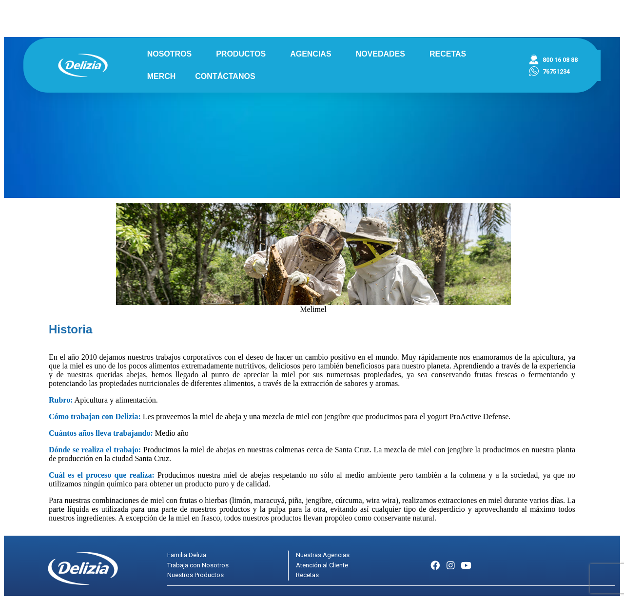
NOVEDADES (383, 54)
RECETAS (447, 54)
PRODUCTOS (243, 54)
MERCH (161, 76)
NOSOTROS (172, 54)
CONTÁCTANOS (225, 76)
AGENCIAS (313, 54)
